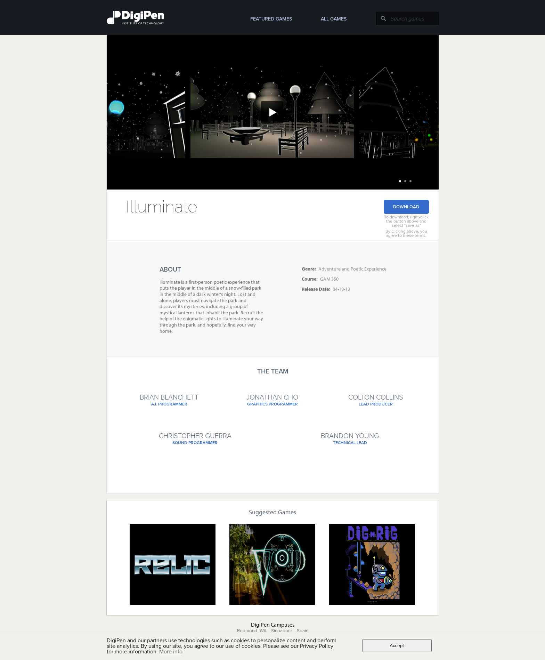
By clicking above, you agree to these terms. (406, 233)
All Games (334, 19)
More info (170, 651)
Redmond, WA (252, 631)
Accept (397, 645)
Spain (302, 631)
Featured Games (271, 19)
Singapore (281, 631)
